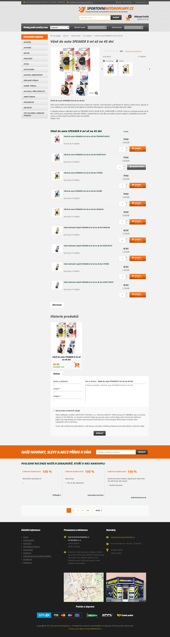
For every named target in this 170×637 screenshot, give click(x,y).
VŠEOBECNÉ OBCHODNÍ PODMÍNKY (37, 556)
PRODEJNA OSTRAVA (31, 546)
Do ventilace (87, 36)
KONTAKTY (27, 543)
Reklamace (27, 562)
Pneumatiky (29, 102)
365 (87, 510)
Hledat (116, 17)
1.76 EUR (125, 233)
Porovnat (109, 61)
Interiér (27, 42)
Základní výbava (31, 80)
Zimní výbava (29, 97)
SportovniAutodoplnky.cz (106, 10)
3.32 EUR (125, 142)
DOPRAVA (27, 553)
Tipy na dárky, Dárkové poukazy (34, 114)
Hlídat (121, 61)
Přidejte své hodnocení (133, 51)
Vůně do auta (75, 36)
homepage (56, 35)
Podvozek (28, 58)
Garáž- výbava (30, 86)
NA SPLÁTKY (28, 550)
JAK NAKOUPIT (28, 540)
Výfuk (26, 64)
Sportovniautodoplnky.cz (61, 625)
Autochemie (29, 69)
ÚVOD (25, 537)
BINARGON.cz (96, 629)
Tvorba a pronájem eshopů (79, 629)
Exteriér (27, 47)
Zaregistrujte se (141, 2)
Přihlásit (128, 2)
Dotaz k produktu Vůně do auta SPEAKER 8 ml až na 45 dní (115, 392)
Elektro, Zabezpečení (33, 75)
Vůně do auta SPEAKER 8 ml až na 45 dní (66, 358)
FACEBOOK (27, 559)
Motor (26, 53)
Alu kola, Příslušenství (34, 91)
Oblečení (28, 107)
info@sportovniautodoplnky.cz (81, 2)
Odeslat (141, 452)
